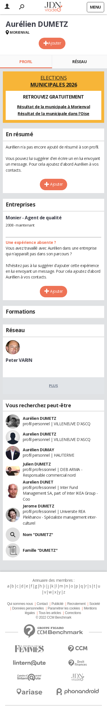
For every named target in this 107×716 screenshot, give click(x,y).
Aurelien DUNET (38, 482)
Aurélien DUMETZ (39, 418)
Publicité (57, 604)
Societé (94, 604)
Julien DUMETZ (37, 464)
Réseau (79, 61)
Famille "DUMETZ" (40, 550)
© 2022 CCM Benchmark (53, 617)
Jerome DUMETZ (38, 506)
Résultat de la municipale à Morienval (53, 106)
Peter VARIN (19, 360)
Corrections (73, 613)
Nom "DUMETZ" (38, 534)
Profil (25, 61)
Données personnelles (28, 608)
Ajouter (54, 43)
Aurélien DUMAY (38, 449)
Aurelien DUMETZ (39, 434)
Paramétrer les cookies (64, 608)
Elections (53, 81)
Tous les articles (50, 613)
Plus (53, 385)
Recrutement (76, 604)
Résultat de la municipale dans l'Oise (53, 113)
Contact (42, 604)
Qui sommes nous (20, 604)
